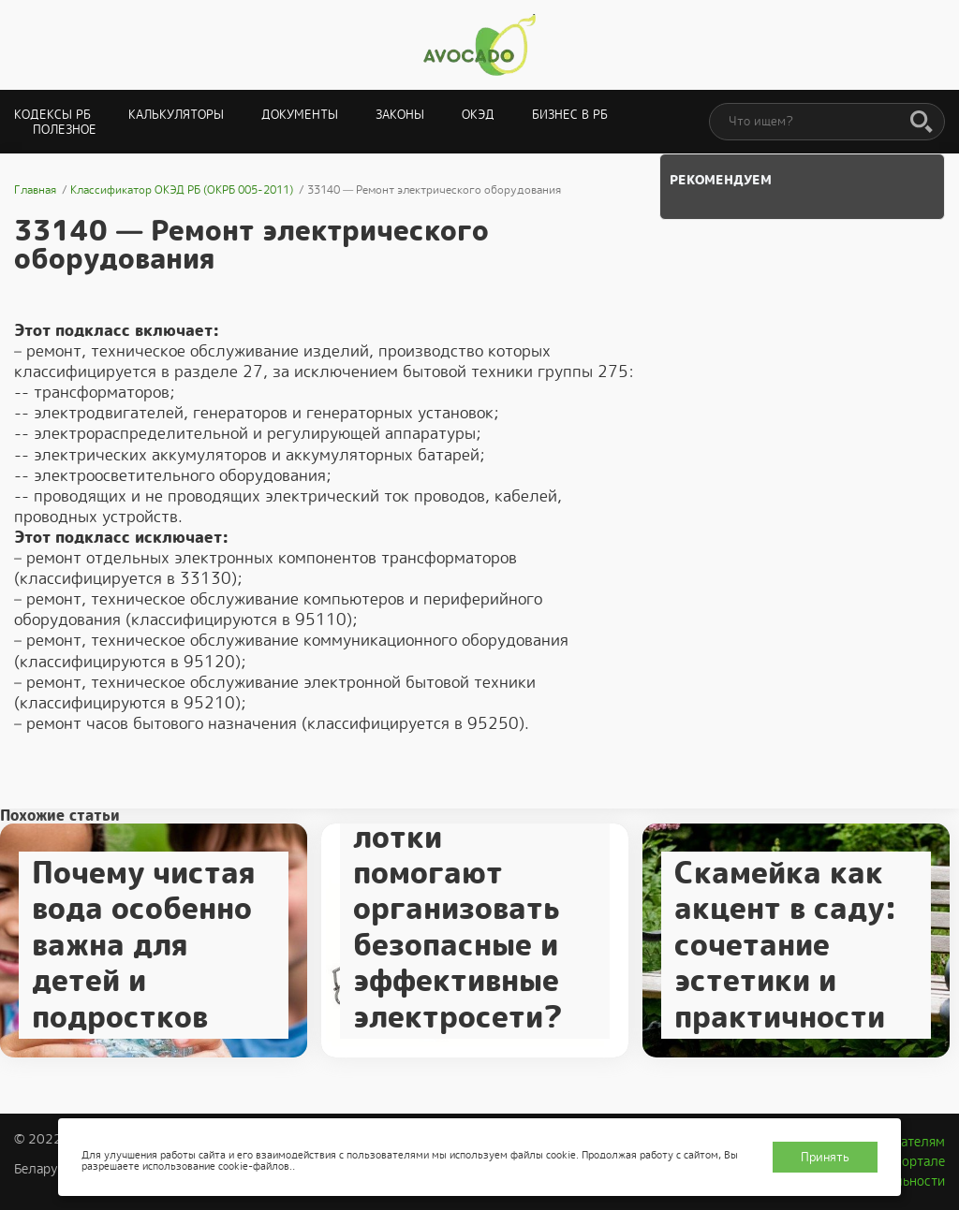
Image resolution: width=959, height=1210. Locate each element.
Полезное (64, 129)
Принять (825, 1157)
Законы (400, 115)
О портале (913, 1161)
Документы (299, 115)
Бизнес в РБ (570, 115)
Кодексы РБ (52, 115)
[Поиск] (921, 122)
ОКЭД (478, 115)
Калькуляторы (176, 115)
